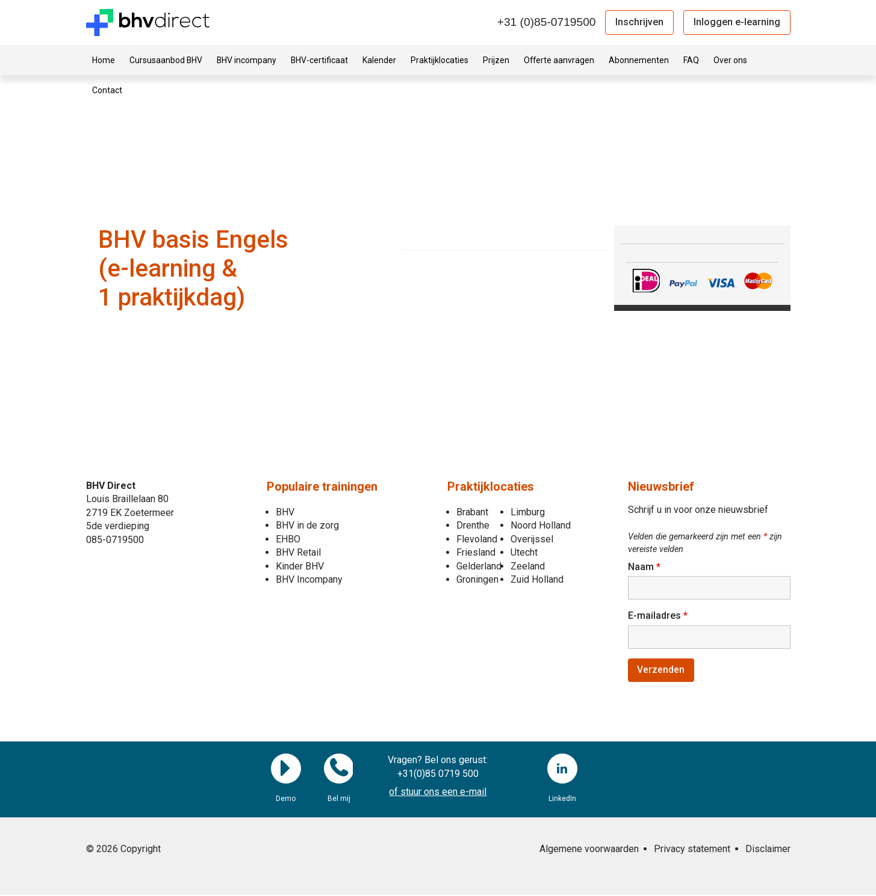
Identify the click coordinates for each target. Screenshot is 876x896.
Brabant (472, 512)
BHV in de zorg (307, 525)
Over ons (730, 60)
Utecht (524, 552)
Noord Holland (541, 525)
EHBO (288, 539)
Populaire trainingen (322, 486)
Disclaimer (768, 850)
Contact (107, 90)
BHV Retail (298, 552)
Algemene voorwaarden (589, 850)
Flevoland (476, 539)
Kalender (379, 60)
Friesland (475, 552)
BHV (285, 512)
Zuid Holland (537, 579)
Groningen (477, 579)
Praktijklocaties (439, 60)
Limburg (528, 512)
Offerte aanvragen (559, 60)
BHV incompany (246, 60)
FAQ (691, 60)
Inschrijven (639, 22)
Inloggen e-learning (737, 22)
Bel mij (339, 770)
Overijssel (532, 539)
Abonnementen (639, 60)
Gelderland (479, 566)
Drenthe (472, 525)
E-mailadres (658, 616)
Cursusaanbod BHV (165, 60)
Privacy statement (692, 850)
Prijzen (496, 60)
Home (103, 60)
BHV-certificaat (319, 60)
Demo (286, 770)
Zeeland (528, 566)
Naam (644, 566)
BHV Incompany (309, 579)
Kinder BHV (300, 566)
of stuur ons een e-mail (437, 793)
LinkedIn (562, 770)
